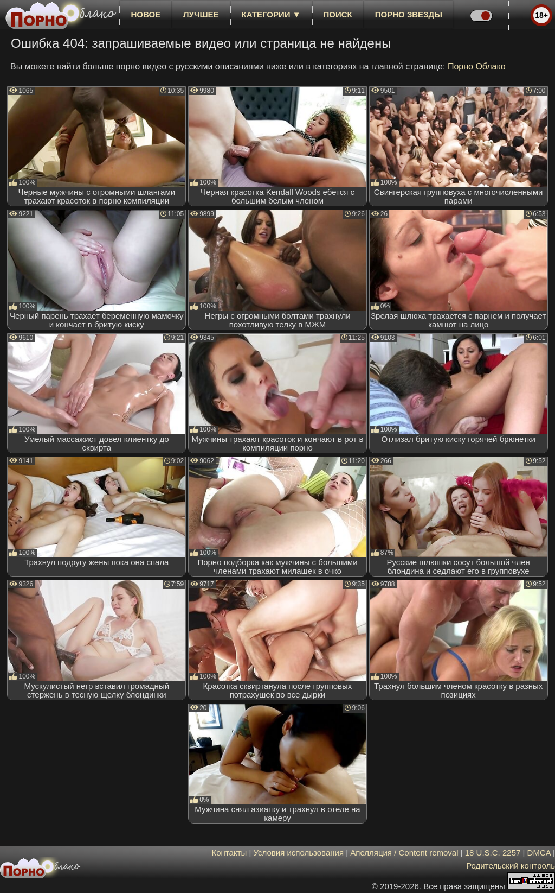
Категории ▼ (271, 14)
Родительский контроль (510, 865)
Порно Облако (477, 66)
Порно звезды (408, 14)
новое (145, 14)
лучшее (200, 14)
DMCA (539, 852)
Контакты (229, 852)
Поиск (338, 14)
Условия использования (299, 852)
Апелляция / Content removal (404, 852)
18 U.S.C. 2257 (493, 852)
